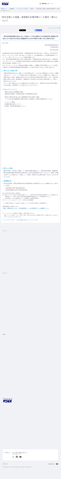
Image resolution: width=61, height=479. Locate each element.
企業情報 (12, 8)
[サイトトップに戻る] (5, 3)
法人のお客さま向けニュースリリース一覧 (27, 219)
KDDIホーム (4, 8)
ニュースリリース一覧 (22, 8)
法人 (52, 3)
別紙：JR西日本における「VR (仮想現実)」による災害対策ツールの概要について (26, 208)
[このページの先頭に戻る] (53, 464)
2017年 (32, 8)
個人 (49, 3)
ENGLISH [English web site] (5, 464)
